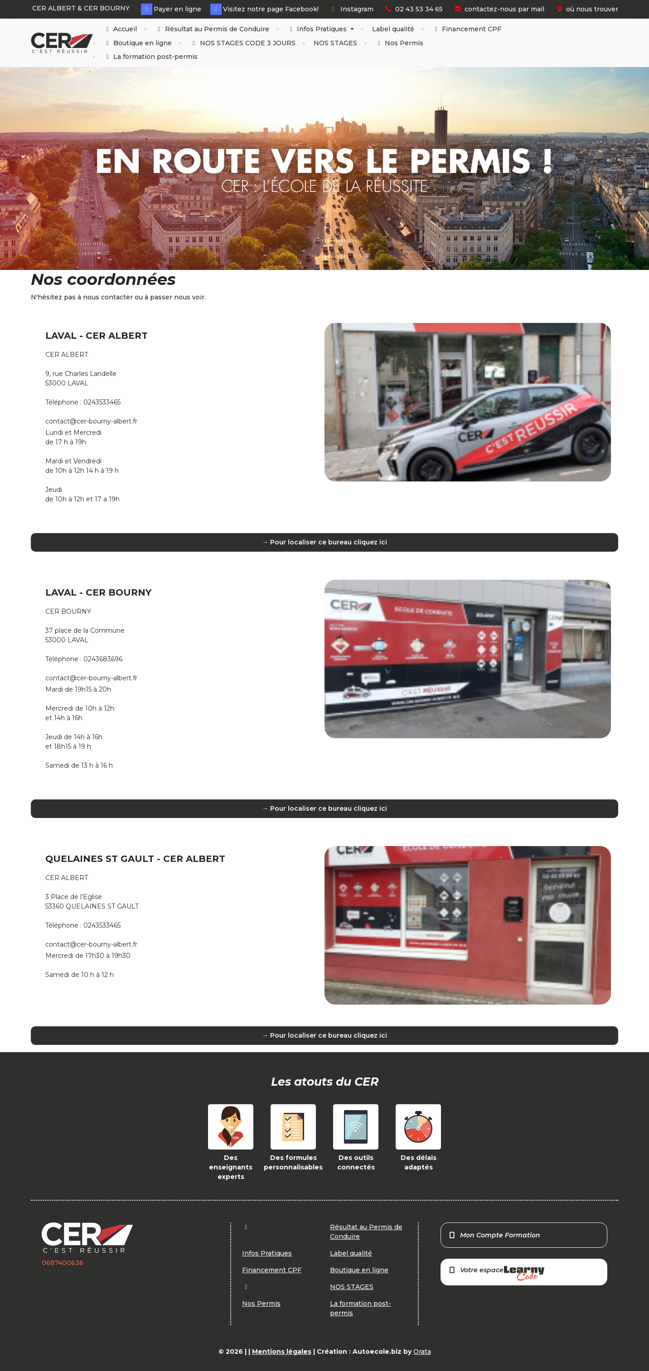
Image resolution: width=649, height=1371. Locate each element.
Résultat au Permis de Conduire (212, 29)
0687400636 (62, 1263)
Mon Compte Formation (494, 1235)
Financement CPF (467, 29)
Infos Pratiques (318, 29)
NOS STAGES (335, 43)
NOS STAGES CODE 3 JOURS (242, 43)
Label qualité (393, 29)
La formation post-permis (151, 57)
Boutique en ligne (138, 43)
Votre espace (496, 1273)
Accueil (120, 29)
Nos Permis (399, 43)
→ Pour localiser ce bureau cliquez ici (324, 542)
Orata (422, 1351)
